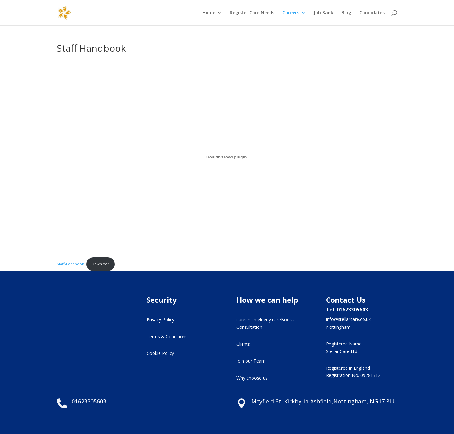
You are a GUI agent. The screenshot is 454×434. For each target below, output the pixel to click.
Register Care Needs (252, 12)
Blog (346, 12)
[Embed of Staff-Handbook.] (227, 156)
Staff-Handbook (70, 263)
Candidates (372, 12)
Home (208, 12)
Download (100, 263)
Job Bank (323, 12)
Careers (290, 12)
